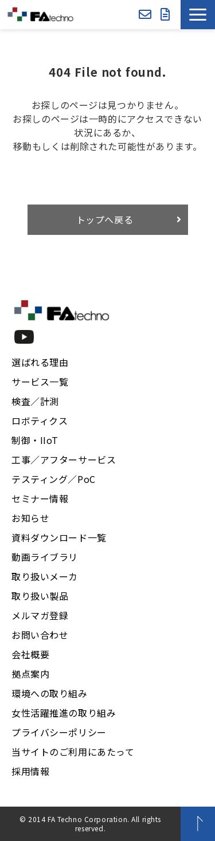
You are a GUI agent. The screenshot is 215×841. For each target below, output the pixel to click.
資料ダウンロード (165, 14)
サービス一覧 (39, 381)
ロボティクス (39, 420)
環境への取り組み (49, 693)
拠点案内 (30, 674)
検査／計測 (35, 401)
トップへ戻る (105, 219)
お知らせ (30, 518)
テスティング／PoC (53, 479)
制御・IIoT (34, 440)
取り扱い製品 (39, 596)
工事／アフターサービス (63, 459)
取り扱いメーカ (44, 576)
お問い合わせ (145, 14)
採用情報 (30, 771)
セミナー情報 (39, 498)
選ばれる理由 (39, 362)
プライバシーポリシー (59, 732)
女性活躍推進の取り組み (63, 713)
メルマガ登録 (39, 615)
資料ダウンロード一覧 (59, 537)
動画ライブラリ (44, 557)
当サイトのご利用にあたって (73, 752)
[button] (198, 14)
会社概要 (30, 654)
